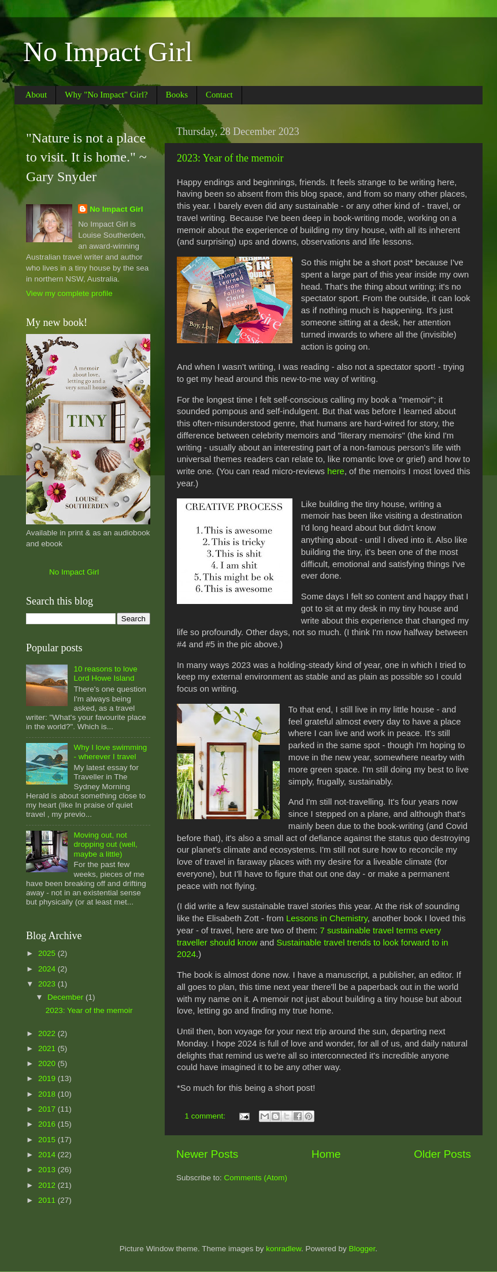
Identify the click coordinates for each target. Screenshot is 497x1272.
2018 (48, 1094)
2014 (48, 1154)
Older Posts (442, 1154)
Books (177, 94)
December (66, 997)
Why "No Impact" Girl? (106, 94)
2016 (48, 1124)
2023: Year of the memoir (230, 158)
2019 (48, 1078)
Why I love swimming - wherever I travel (110, 752)
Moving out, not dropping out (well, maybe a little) (105, 844)
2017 (48, 1109)
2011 (48, 1200)
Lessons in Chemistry (327, 918)
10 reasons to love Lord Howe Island (105, 673)
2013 (48, 1169)
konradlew (283, 1248)
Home (325, 1154)
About (36, 94)
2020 (48, 1063)
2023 (48, 984)
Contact (219, 94)
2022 (48, 1033)
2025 (48, 953)
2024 (48, 969)
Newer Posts (207, 1154)
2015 (48, 1139)
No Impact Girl (107, 51)
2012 (48, 1185)
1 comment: (206, 1116)
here (335, 471)
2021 (48, 1048)
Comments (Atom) (256, 1177)
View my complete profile (69, 293)
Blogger (362, 1248)
